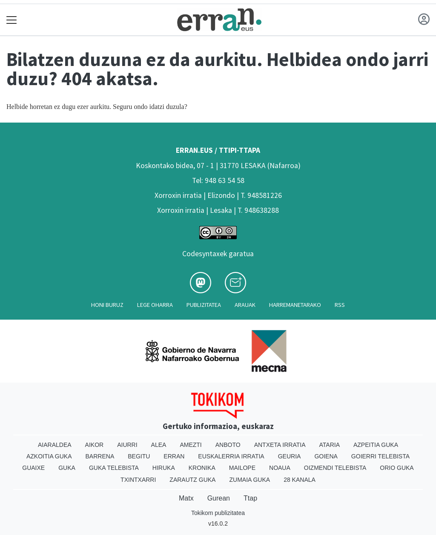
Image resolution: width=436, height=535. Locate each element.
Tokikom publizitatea (218, 512)
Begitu (139, 456)
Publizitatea (203, 305)
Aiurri (127, 444)
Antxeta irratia (280, 444)
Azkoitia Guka (49, 456)
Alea (158, 444)
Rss (340, 305)
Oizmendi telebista (335, 467)
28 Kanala (300, 479)
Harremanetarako (295, 305)
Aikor (94, 444)
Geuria (289, 456)
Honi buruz (107, 305)
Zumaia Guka (249, 479)
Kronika (202, 467)
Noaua (279, 467)
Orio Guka (396, 467)
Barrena (100, 456)
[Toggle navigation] (12, 19)
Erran (174, 456)
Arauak (245, 305)
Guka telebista (114, 467)
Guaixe (33, 467)
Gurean (218, 498)
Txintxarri (138, 479)
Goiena (325, 456)
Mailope (242, 467)
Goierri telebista (380, 456)
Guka (66, 467)
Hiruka (163, 467)
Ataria (329, 444)
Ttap (250, 498)
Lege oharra (155, 305)
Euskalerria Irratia (231, 456)
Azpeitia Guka (375, 444)
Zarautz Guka (192, 479)
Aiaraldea (55, 444)
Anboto (228, 444)
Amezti (190, 444)
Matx (186, 498)
